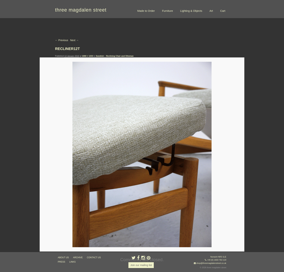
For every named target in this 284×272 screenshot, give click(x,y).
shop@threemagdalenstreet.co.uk (211, 263)
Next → (74, 40)
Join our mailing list (141, 265)
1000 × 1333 (87, 56)
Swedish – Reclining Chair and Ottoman (114, 56)
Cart (222, 10)
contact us (94, 257)
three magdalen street (80, 10)
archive (78, 257)
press (61, 262)
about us (63, 257)
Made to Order (146, 10)
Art (211, 10)
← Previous (61, 40)
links (72, 262)
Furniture (167, 10)
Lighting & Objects (191, 10)
